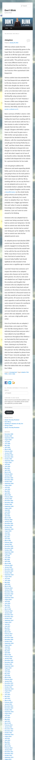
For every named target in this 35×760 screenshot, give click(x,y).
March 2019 (8, 586)
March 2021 (8, 540)
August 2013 (8, 713)
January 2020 (8, 567)
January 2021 (8, 544)
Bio (11, 28)
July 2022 (7, 510)
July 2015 (7, 670)
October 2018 (8, 595)
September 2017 (9, 620)
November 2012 (9, 730)
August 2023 (8, 485)
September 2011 (9, 757)
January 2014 (8, 704)
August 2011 (8, 759)
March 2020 (8, 563)
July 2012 (7, 738)
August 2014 (8, 690)
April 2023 (7, 493)
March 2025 (8, 449)
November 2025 (9, 434)
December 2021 (9, 523)
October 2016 (8, 641)
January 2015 (8, 681)
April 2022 (7, 515)
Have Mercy (8, 421)
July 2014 (7, 692)
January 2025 (8, 453)
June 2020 (7, 557)
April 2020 (7, 561)
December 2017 (9, 614)
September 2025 (9, 438)
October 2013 (8, 709)
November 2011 (9, 753)
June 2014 (7, 694)
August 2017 (8, 622)
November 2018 (9, 594)
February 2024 (8, 474)
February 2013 (8, 725)
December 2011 (9, 751)
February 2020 (8, 565)
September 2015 (9, 666)
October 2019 (8, 573)
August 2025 (8, 439)
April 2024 (7, 470)
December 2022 (9, 500)
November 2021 (9, 525)
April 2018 (7, 607)
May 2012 (7, 742)
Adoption (9, 40)
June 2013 (7, 717)
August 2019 (8, 576)
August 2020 (8, 554)
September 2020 (9, 552)
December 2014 (9, 683)
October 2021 (8, 527)
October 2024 (8, 458)
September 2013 (9, 711)
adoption (23, 372)
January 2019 (8, 590)
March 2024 (8, 472)
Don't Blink (10, 10)
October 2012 (8, 732)
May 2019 (7, 582)
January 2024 (8, 476)
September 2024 (9, 460)
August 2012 (8, 736)
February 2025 (8, 451)
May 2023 (7, 491)
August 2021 (8, 531)
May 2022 (7, 514)
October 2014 (8, 687)
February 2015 (8, 679)
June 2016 (7, 649)
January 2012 (8, 749)
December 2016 (9, 637)
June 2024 (7, 466)
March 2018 (8, 609)
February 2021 (8, 542)
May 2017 (7, 628)
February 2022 (8, 519)
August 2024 (8, 462)
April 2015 (7, 675)
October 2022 (8, 504)
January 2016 (8, 658)
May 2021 (7, 536)
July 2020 (7, 555)
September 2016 (9, 643)
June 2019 (7, 580)
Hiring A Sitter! (9, 425)
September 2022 (9, 506)
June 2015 (7, 671)
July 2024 (7, 464)
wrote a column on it (11, 109)
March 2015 (8, 677)
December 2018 (9, 592)
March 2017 (8, 632)
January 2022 (8, 521)
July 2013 (7, 715)
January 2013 (8, 727)
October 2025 (8, 436)
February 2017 (8, 633)
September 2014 (9, 689)
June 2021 (7, 535)
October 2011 (8, 755)
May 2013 (7, 719)
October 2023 (8, 481)
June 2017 (7, 626)
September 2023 (9, 483)
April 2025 (7, 447)
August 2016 (8, 645)
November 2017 (9, 616)
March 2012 (8, 746)
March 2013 (8, 723)
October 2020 (8, 550)
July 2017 (7, 624)
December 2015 (9, 660)
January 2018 (8, 613)
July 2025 (7, 441)
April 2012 (7, 744)
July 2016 (7, 647)
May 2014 (7, 696)
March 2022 (8, 517)
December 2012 (9, 728)
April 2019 (7, 584)
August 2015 (8, 668)
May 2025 (7, 445)
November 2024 (9, 457)
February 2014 (8, 702)
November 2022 (9, 502)
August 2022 (8, 508)
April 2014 (7, 698)
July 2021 (7, 533)
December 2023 (9, 477)
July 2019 (7, 578)
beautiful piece (11, 192)
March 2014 (8, 700)
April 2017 (7, 630)
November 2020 (9, 548)
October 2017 (8, 618)
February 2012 (8, 748)
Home (6, 28)
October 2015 (8, 664)
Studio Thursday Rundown (12, 420)
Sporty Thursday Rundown (12, 427)
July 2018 (7, 601)
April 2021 (7, 538)
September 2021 (9, 529)
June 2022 (7, 512)
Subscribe (9, 412)
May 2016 (7, 651)
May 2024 (7, 468)
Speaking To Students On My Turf (14, 423)
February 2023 (8, 496)
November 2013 (9, 708)
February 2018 (8, 611)
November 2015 (9, 662)
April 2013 (7, 721)
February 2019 (8, 588)
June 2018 (7, 603)
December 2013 (9, 706)
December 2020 (9, 546)
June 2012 (7, 740)
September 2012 (9, 734)
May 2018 (7, 605)
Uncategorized (13, 372)
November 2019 (9, 571)
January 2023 (8, 498)
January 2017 (8, 635)
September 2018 (9, 597)
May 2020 (7, 559)
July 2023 (7, 487)
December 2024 (9, 455)
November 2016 (9, 639)
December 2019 (9, 569)
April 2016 (7, 652)
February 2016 (8, 656)
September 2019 (9, 574)
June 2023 (7, 489)
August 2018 (8, 599)
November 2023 (9, 479)
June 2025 (7, 443)
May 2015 (7, 673)
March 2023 (8, 495)
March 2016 (8, 654)
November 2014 (9, 685)
